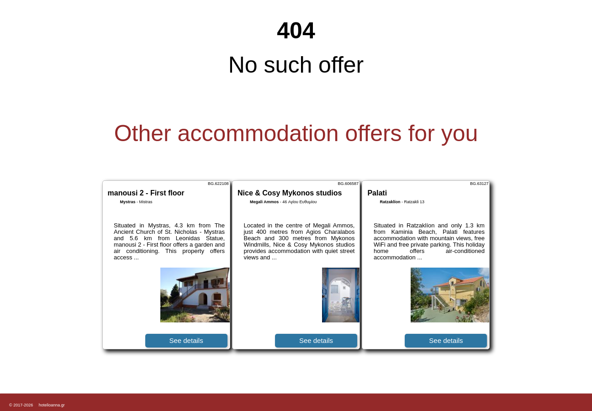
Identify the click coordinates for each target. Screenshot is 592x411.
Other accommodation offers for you (296, 133)
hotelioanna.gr (52, 405)
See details (186, 340)
